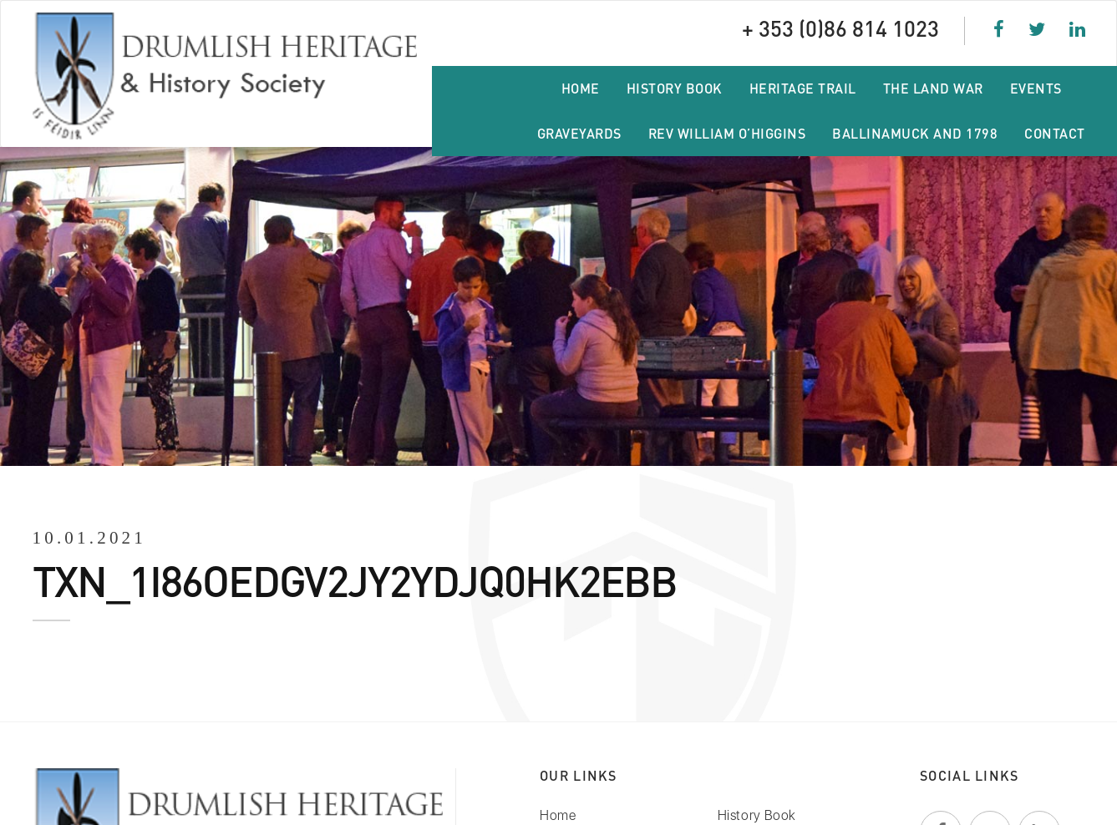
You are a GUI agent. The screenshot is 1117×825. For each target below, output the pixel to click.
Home (580, 87)
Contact (1054, 132)
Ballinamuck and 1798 (915, 132)
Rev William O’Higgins (727, 132)
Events (1036, 87)
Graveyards (579, 132)
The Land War (933, 87)
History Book (675, 87)
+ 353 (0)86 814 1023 (846, 27)
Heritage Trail (802, 87)
